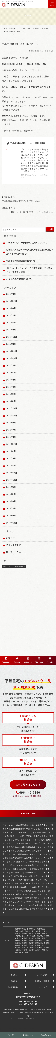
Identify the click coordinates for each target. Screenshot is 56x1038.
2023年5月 (11, 373)
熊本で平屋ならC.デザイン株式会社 (26, 1018)
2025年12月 (11, 301)
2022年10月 (11, 416)
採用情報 (14, 981)
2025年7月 (11, 315)
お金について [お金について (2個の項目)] (8, 566)
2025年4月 (11, 330)
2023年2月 (11, 394)
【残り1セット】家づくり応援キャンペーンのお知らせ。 (32, 212)
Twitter (17, 662)
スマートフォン (24, 1029)
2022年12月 (11, 408)
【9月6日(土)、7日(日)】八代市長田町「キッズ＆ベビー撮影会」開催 (29, 270)
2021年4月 (11, 458)
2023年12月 (11, 351)
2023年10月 (11, 358)
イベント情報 (9, 1035)
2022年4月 (11, 437)
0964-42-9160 (29, 792)
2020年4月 (11, 516)
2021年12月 (11, 444)
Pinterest (39, 662)
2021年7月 (11, 451)
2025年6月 (11, 323)
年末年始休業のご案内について (20, 261)
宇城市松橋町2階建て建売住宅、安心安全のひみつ (21, 201)
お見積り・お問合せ (42, 981)
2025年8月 (11, 308)
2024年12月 (11, 337)
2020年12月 (11, 473)
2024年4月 (11, 344)
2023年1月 (11, 401)
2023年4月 (11, 380)
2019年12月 (11, 523)
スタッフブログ (13, 545)
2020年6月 (11, 501)
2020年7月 (11, 494)
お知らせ (50, 51)
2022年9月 (11, 423)
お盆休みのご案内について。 (19, 279)
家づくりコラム (13, 552)
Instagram (28, 662)
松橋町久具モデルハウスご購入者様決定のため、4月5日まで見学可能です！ (29, 252)
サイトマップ (42, 987)
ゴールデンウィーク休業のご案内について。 (27, 243)
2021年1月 (11, 466)
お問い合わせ (46, 1035)
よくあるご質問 (42, 975)
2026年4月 (11, 294)
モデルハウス (28, 1035)
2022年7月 (11, 430)
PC (33, 1029)
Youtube (50, 662)
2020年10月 (11, 480)
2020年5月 (11, 508)
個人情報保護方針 (14, 987)
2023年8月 (11, 366)
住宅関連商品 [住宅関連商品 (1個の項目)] (20, 566)
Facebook (6, 662)
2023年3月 (11, 387)
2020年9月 (11, 487)
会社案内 (14, 975)
